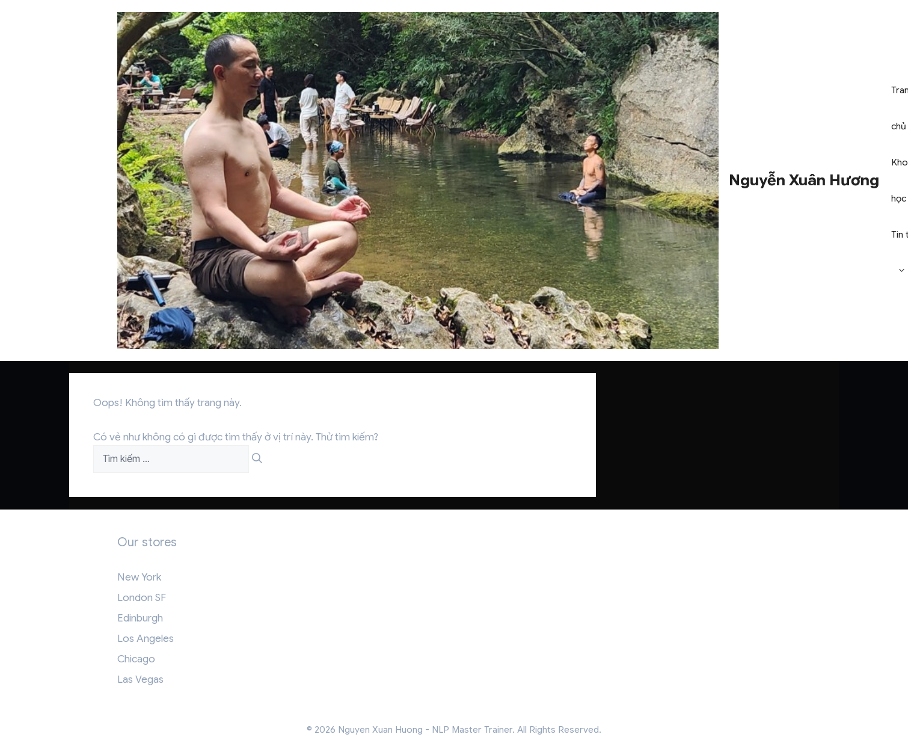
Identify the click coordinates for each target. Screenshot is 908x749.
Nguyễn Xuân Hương (804, 180)
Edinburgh (140, 618)
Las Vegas (140, 679)
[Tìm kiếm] (257, 459)
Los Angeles (145, 638)
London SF (141, 597)
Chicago (136, 659)
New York (139, 577)
